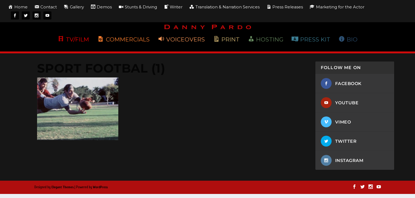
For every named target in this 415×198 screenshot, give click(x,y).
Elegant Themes (62, 188)
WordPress (100, 188)
